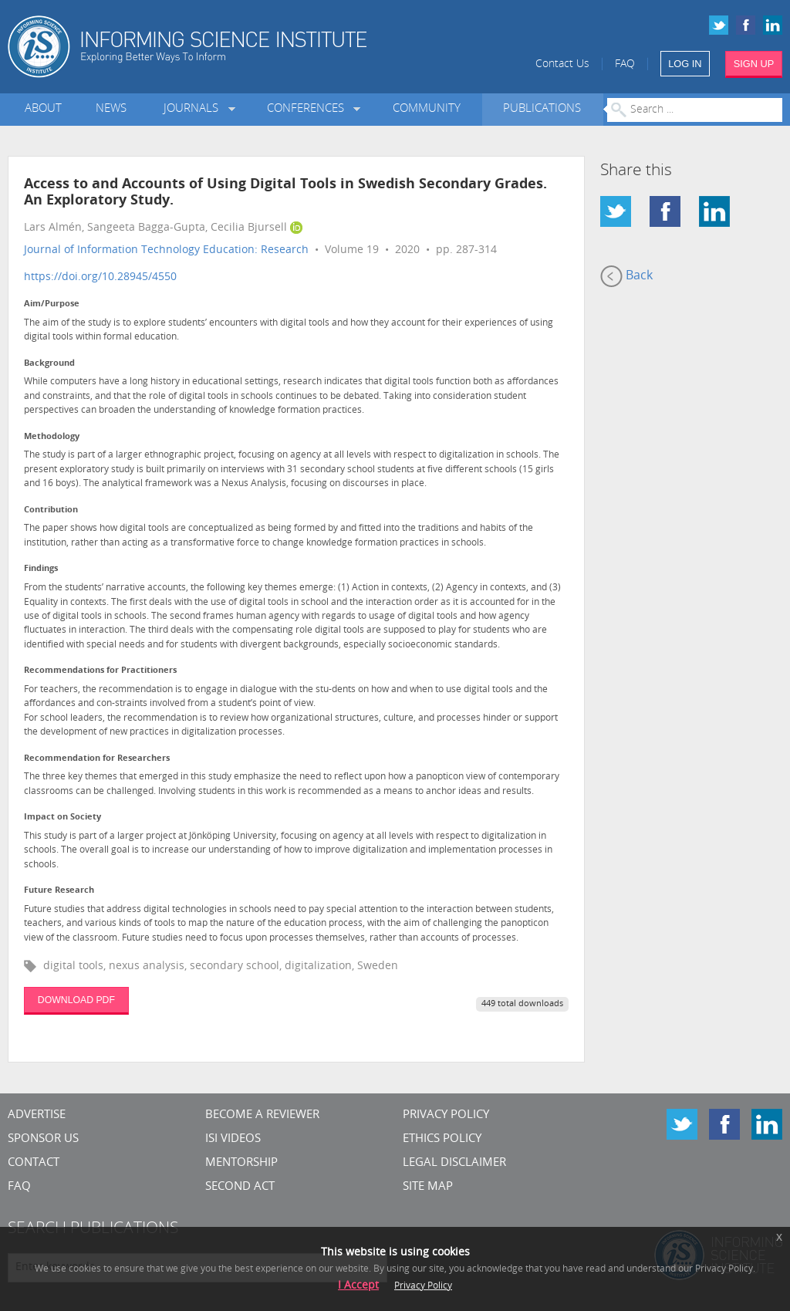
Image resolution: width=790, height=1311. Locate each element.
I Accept (358, 1286)
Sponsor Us (43, 1139)
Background (49, 364)
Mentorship (241, 1163)
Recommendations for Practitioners (100, 671)
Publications (542, 109)
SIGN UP (754, 63)
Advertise (37, 1115)
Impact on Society (62, 817)
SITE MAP (428, 1187)
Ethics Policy (442, 1139)
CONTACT (33, 1163)
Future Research (59, 891)
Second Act (240, 1187)
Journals (194, 109)
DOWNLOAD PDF (76, 1000)
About (43, 109)
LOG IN (684, 63)
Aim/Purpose (51, 304)
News (111, 109)
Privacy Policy (446, 1115)
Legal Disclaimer (454, 1163)
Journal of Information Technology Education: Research (166, 250)
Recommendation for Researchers (97, 759)
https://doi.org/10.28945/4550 (100, 277)
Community (427, 109)
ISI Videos (233, 1139)
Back (626, 276)
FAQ (625, 64)
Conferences (308, 109)
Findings (41, 569)
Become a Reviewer (262, 1115)
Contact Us (562, 64)
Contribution (51, 510)
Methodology (51, 437)
